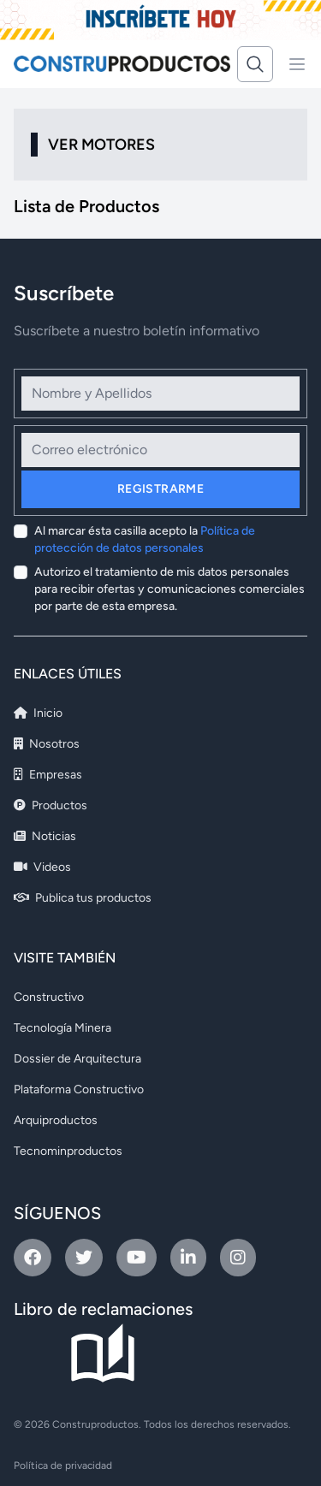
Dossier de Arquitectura (77, 1058)
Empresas (48, 774)
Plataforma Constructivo (79, 1089)
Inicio (38, 713)
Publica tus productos (83, 898)
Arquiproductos (56, 1120)
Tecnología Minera (62, 1028)
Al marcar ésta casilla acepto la (144, 539)
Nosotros (47, 744)
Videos (42, 867)
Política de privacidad (63, 1465)
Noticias (45, 836)
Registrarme (160, 489)
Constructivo (49, 997)
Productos (50, 805)
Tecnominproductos (68, 1151)
